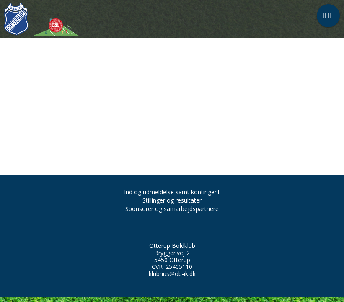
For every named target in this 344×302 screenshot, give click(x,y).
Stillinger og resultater (172, 200)
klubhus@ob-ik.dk (172, 274)
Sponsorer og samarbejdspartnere (172, 209)
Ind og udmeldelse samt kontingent (172, 192)
